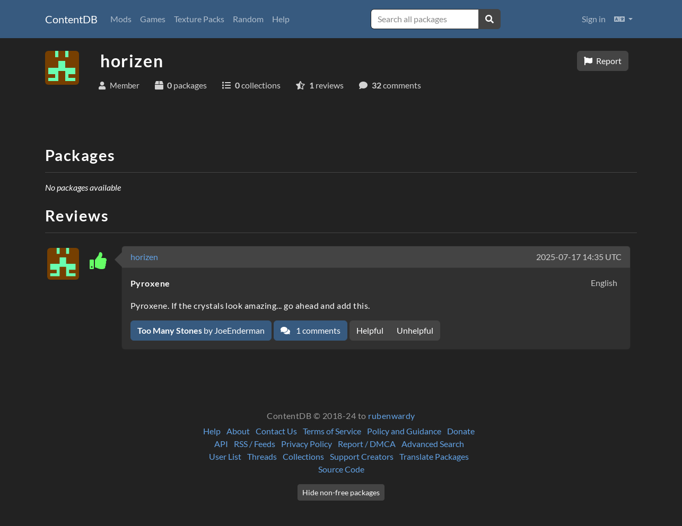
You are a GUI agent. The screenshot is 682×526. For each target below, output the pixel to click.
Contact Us (276, 431)
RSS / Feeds (254, 444)
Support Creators (362, 456)
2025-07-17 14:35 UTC (579, 257)
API (221, 444)
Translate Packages (434, 456)
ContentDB (71, 19)
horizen (144, 257)
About (238, 431)
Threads (262, 456)
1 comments (310, 330)
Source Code (341, 469)
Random (248, 19)
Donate (461, 431)
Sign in (594, 19)
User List (225, 456)
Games (152, 19)
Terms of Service (332, 431)
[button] (623, 19)
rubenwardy (391, 416)
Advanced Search (432, 444)
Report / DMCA (367, 444)
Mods (121, 19)
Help (281, 19)
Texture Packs (199, 19)
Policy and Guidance (404, 431)
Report (603, 61)
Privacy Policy (306, 444)
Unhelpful (415, 330)
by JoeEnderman (201, 330)
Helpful (369, 330)
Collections (303, 456)
